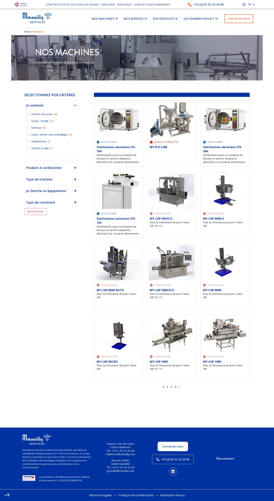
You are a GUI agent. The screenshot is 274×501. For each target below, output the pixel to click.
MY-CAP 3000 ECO (162, 290)
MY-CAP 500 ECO (161, 219)
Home (27, 31)
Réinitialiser (35, 211)
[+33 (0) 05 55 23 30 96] (190, 4)
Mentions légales (100, 495)
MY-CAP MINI (212, 290)
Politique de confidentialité (136, 495)
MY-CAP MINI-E (213, 219)
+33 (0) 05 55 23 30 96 (208, 4)
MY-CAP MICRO (107, 362)
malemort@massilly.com (120, 454)
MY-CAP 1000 (212, 362)
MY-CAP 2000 (159, 362)
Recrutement (225, 458)
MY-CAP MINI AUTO (110, 290)
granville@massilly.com (120, 470)
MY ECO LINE (158, 147)
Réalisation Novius (172, 495)
